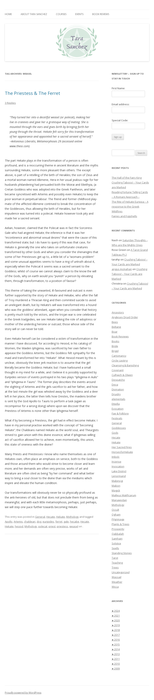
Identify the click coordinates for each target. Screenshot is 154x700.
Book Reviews (100, 14)
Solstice (116, 543)
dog (39, 521)
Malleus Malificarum (124, 495)
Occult (115, 510)
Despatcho (118, 380)
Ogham (116, 514)
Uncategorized (121, 572)
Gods (115, 433)
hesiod (19, 526)
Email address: (121, 104)
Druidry (116, 394)
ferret (58, 521)
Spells (115, 548)
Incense (116, 461)
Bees (115, 322)
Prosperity (118, 529)
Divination (118, 389)
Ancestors (118, 312)
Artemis (18, 521)
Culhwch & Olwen (122, 375)
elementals (118, 399)
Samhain (117, 538)
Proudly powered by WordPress (23, 692)
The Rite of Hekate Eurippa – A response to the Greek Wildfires (130, 206)
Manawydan (119, 500)
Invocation (118, 466)
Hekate (60, 517)
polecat (42, 526)
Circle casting (120, 360)
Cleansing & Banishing (125, 365)
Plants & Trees (120, 524)
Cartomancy (119, 356)
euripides (48, 521)
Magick (116, 490)
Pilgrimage (118, 519)
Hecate (50, 517)
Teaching (117, 562)
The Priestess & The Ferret (32, 93)
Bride (115, 346)
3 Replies (10, 103)
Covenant (118, 370)
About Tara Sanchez (34, 14)
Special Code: (120, 120)
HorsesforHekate (122, 452)
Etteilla (116, 404)
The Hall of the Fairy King (127, 177)
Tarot (115, 558)
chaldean (29, 521)
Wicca (115, 587)
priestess (62, 526)
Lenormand (119, 476)
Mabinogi (117, 481)
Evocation (118, 408)
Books (115, 341)
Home (8, 14)
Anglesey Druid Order (125, 317)
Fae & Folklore (120, 413)
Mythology (72, 517)
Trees (115, 567)
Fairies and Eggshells (124, 216)
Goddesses (119, 428)
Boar (115, 331)
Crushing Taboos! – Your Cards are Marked (129, 274)
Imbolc (116, 457)
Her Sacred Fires (122, 447)
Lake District (119, 471)
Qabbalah (118, 534)
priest (52, 526)
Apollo (8, 521)
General (40, 517)
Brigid (115, 351)
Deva (115, 384)
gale (66, 521)
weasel (73, 526)
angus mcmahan (122, 269)
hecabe (74, 521)
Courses (61, 14)
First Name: (118, 88)
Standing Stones (122, 553)
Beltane (116, 327)
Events (79, 14)
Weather (117, 582)
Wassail (116, 577)
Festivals (117, 418)
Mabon (116, 485)
